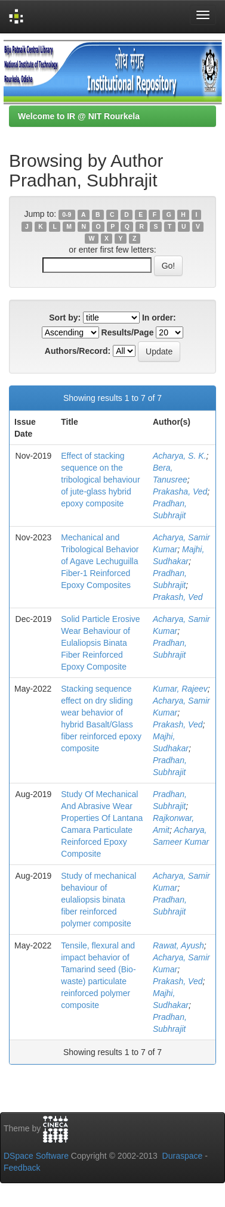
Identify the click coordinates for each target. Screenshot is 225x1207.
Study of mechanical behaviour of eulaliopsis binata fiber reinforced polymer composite (98, 899)
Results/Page (127, 332)
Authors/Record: (77, 351)
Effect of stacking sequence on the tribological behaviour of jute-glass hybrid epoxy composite (100, 479)
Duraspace (182, 1156)
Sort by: (65, 317)
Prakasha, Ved (180, 491)
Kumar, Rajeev (180, 688)
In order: (159, 317)
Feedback (22, 1167)
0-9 (66, 214)
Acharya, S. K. (179, 456)
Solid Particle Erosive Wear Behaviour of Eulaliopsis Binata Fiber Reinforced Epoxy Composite (100, 642)
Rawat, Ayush (178, 945)
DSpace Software (36, 1156)
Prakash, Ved (178, 597)
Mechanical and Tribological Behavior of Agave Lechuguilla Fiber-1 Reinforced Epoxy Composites (99, 561)
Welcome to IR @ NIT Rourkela (79, 116)
